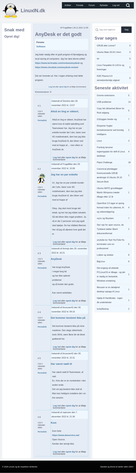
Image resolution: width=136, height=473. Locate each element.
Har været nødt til (61, 363)
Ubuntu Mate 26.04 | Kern (109, 52)
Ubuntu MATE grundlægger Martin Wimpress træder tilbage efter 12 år (110, 192)
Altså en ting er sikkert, (65, 111)
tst (98, 59)
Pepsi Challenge (104, 162)
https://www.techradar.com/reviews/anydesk (57, 63)
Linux (99, 141)
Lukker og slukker (105, 255)
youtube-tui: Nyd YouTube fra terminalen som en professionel (110, 244)
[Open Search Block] (128, 5)
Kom (54, 422)
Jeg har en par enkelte (64, 174)
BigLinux (101, 261)
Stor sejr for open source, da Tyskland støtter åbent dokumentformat (110, 229)
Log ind (52, 87)
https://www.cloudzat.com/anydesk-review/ (56, 67)
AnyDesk (56, 259)
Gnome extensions (105, 95)
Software (40, 46)
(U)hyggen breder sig (107, 119)
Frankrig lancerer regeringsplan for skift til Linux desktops (111, 151)
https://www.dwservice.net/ (65, 435)
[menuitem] (68, 5)
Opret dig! (12, 36)
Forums (40, 42)
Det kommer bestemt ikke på (68, 317)
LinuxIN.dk (33, 10)
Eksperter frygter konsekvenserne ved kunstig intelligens (110, 130)
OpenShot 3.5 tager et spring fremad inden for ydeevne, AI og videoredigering (110, 207)
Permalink (42, 120)
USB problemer (104, 102)
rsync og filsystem (105, 218)
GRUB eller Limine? (106, 45)
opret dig (63, 87)
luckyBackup (103, 309)
